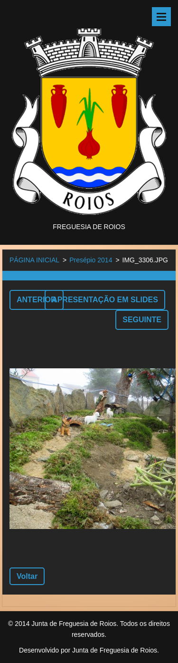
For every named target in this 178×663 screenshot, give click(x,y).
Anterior (36, 300)
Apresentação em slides (105, 300)
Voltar (27, 576)
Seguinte (141, 320)
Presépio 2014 (90, 260)
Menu (161, 16)
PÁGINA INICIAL (34, 260)
